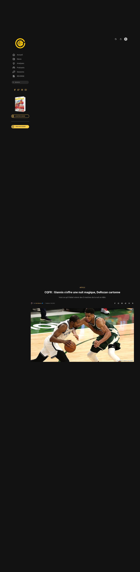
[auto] (115, 39)
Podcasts (18, 67)
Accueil (17, 54)
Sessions (18, 71)
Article (82, 287)
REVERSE (18, 76)
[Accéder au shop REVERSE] (120, 39)
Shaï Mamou (39, 303)
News (16, 59)
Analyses (18, 63)
